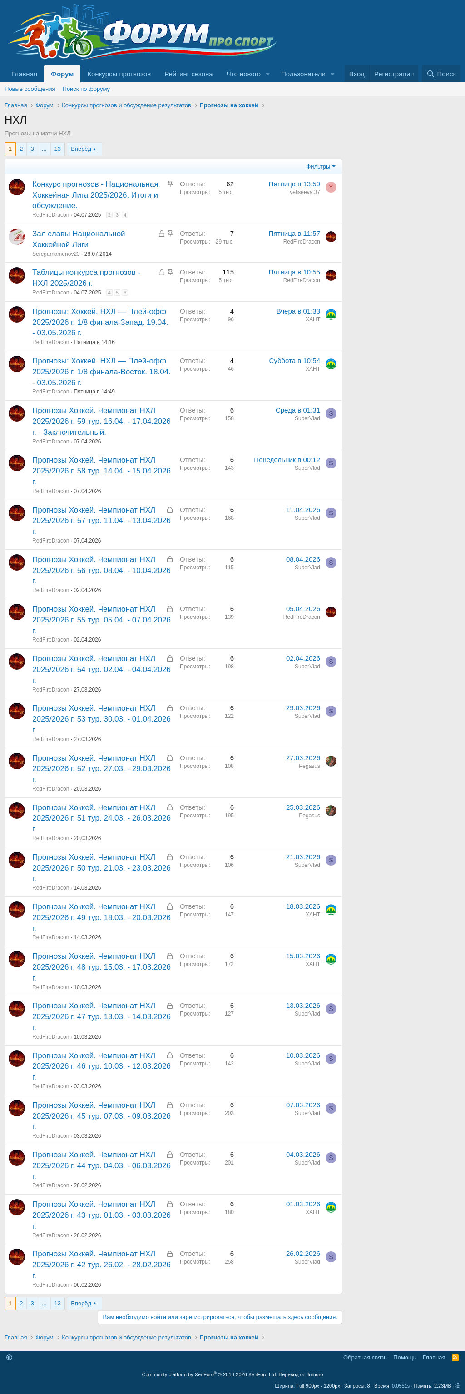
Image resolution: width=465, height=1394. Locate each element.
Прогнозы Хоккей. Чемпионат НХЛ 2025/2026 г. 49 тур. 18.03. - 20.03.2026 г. (101, 917)
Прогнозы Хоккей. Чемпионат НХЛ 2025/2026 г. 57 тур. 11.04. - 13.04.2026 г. (101, 521)
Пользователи (303, 74)
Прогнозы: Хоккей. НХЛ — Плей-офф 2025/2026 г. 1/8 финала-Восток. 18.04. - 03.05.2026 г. (101, 372)
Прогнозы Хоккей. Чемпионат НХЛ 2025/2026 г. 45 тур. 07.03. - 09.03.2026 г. (101, 1116)
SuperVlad (307, 418)
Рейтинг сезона (188, 74)
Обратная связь (365, 1357)
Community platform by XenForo (209, 1374)
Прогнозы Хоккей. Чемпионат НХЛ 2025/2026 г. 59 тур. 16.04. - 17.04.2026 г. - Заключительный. (101, 421)
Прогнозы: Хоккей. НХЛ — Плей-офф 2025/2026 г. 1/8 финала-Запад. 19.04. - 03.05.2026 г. (100, 322)
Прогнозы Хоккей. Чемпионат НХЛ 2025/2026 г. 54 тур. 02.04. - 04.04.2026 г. (101, 669)
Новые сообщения (30, 88)
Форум (62, 74)
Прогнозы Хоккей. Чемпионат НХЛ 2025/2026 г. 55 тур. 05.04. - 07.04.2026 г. (101, 620)
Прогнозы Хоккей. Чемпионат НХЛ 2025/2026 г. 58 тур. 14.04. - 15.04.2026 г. (101, 471)
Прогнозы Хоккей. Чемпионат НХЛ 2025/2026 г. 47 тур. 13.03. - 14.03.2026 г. (101, 1016)
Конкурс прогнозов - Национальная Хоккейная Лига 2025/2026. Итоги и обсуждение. (95, 195)
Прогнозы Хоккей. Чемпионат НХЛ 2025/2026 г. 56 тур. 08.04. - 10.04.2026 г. (101, 570)
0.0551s (401, 1386)
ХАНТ (313, 319)
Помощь (404, 1357)
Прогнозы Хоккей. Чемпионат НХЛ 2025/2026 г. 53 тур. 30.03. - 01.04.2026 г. (101, 719)
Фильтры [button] (318, 166)
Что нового (244, 74)
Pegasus (309, 766)
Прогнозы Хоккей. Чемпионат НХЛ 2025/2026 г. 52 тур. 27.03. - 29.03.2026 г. (101, 769)
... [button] (44, 148)
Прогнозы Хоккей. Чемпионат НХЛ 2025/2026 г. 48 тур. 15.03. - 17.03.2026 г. (101, 967)
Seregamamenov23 (56, 254)
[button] (268, 73)
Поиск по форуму (86, 88)
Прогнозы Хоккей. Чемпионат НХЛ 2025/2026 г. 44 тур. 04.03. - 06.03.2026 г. (101, 1165)
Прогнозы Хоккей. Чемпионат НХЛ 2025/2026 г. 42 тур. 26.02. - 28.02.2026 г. (101, 1265)
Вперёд (81, 148)
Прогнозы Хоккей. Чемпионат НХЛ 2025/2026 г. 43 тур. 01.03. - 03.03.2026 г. (101, 1215)
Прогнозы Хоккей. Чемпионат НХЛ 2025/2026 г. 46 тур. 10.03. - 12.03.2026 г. (101, 1066)
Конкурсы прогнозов (119, 74)
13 (57, 148)
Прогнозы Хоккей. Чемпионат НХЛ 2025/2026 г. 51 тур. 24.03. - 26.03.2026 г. (101, 818)
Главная (24, 74)
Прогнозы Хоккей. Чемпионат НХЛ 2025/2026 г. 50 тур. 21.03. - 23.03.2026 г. (101, 868)
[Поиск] (441, 73)
